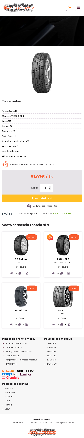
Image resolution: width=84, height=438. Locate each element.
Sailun (7, 409)
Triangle (8, 405)
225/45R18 (51, 355)
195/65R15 (51, 343)
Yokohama (10, 392)
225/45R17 (51, 351)
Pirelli (7, 401)
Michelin (9, 396)
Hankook (9, 388)
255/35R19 (51, 360)
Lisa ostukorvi (42, 198)
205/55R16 (51, 347)
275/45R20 (52, 364)
